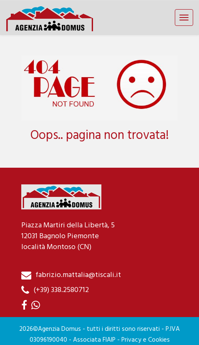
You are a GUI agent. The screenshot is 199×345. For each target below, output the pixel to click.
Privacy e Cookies (145, 340)
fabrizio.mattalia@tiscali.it (78, 275)
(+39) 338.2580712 (61, 290)
